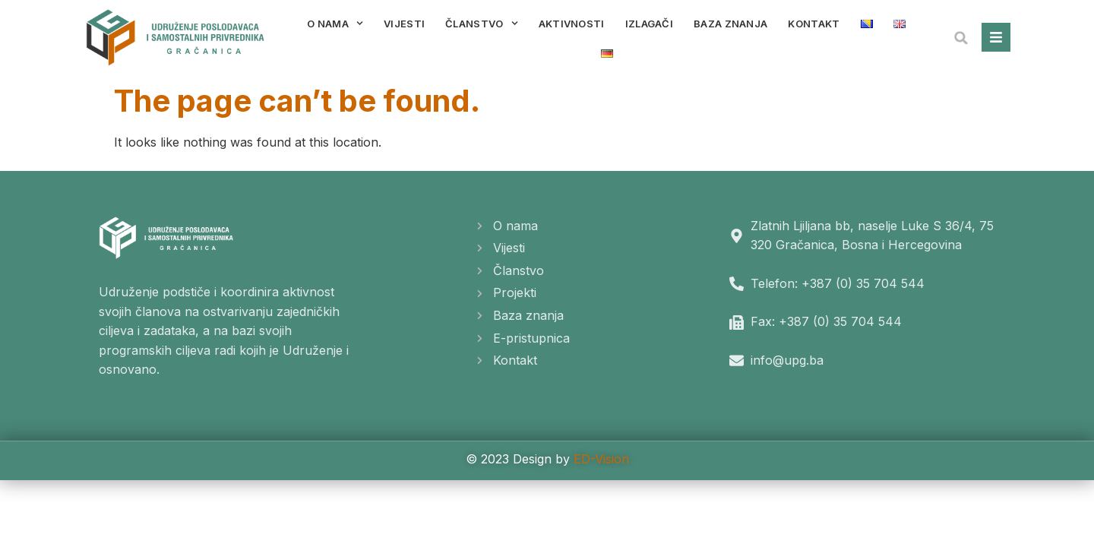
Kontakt (813, 23)
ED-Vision (601, 458)
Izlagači (649, 23)
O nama (335, 23)
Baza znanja (730, 23)
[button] (961, 38)
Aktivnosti (572, 23)
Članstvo (481, 23)
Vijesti (404, 23)
